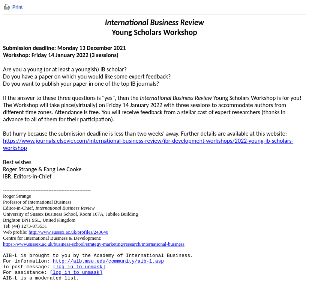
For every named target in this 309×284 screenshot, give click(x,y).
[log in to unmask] (79, 267)
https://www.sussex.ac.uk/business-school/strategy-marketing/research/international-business (93, 244)
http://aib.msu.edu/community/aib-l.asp (108, 261)
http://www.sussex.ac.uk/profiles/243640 (68, 232)
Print (17, 7)
